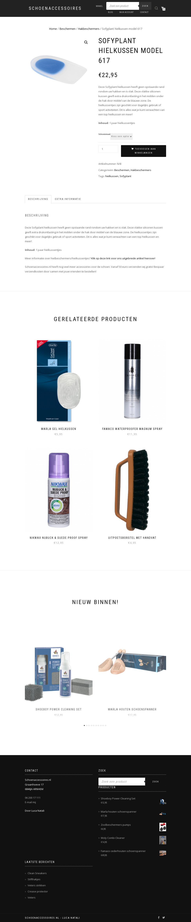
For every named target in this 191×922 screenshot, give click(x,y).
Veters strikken (37, 885)
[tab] (38, 199)
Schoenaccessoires (55, 8)
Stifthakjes (34, 879)
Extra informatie (68, 199)
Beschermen (67, 29)
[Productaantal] (108, 149)
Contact (144, 12)
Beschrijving (38, 199)
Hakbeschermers (88, 29)
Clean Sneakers (37, 873)
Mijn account (126, 12)
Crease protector (38, 891)
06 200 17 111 (32, 797)
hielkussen (111, 176)
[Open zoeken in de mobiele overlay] (128, 6)
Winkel (99, 6)
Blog (110, 12)
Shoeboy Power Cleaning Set (59, 709)
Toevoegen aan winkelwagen (145, 151)
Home (53, 29)
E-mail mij (30, 802)
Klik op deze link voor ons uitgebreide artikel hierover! (123, 258)
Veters (31, 897)
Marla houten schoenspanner (132, 709)
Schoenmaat (104, 134)
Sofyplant (125, 176)
